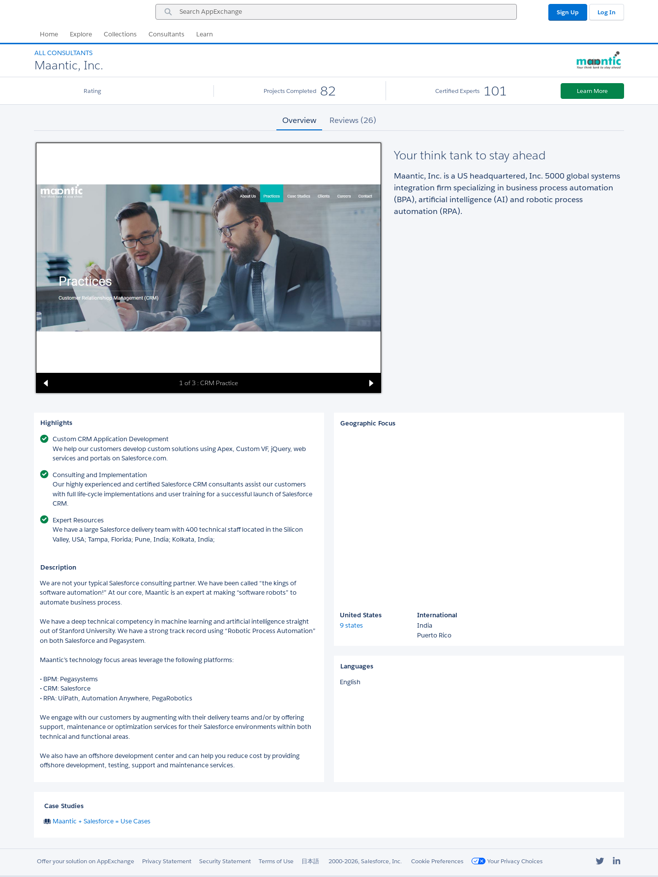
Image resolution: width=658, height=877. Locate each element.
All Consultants (63, 53)
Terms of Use (276, 861)
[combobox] (336, 12)
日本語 (310, 861)
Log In (607, 12)
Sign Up (568, 12)
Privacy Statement (166, 861)
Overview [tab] (299, 120)
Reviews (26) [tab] (352, 120)
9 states (351, 625)
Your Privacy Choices (506, 861)
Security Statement (225, 861)
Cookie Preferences (437, 861)
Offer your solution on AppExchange (85, 861)
